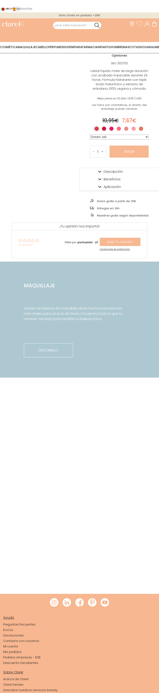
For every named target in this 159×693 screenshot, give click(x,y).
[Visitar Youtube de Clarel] (105, 602)
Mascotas (131, 47)
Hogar (145, 47)
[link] (13, 24)
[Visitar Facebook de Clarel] (79, 602)
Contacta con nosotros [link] (21, 641)
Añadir (129, 151)
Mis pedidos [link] (12, 652)
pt (6, 9)
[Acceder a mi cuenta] (148, 24)
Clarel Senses (13, 684)
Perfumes (56, 47)
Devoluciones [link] (13, 635)
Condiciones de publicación (115, 249)
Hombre (116, 47)
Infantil (104, 47)
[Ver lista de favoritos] (141, 24)
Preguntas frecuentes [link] (19, 624)
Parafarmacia (86, 47)
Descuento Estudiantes (20, 663)
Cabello (42, 47)
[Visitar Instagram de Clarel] (54, 602)
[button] (102, 152)
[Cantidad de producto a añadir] (98, 152)
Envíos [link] (8, 630)
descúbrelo (48, 350)
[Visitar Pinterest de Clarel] (92, 602)
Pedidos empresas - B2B (22, 657)
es (18, 9)
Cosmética (9, 47)
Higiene (68, 47)
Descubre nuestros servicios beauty (30, 690)
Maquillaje (27, 47)
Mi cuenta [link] (10, 646)
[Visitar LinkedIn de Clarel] (67, 602)
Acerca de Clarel (15, 679)
